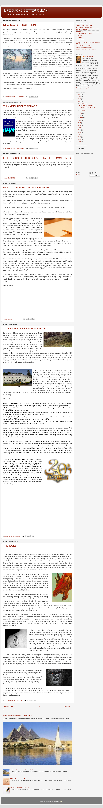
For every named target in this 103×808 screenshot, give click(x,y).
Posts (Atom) (13, 710)
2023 (79, 94)
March (81, 117)
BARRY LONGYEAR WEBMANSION (86, 50)
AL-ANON (79, 35)
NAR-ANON (79, 31)
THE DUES (10, 545)
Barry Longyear (88, 56)
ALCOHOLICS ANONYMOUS (84, 33)
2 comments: (17, 536)
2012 (79, 134)
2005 (79, 139)
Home (38, 706)
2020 (79, 99)
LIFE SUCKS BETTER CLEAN (26, 10)
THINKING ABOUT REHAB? (20, 106)
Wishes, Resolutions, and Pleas (18, 779)
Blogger (61, 801)
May (81, 113)
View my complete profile (83, 87)
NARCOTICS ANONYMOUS (84, 27)
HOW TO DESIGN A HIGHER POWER (26, 187)
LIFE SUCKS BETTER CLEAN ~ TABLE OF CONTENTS (37, 158)
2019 (79, 101)
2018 (79, 120)
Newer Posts (8, 706)
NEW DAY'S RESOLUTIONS (20, 24)
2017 (79, 123)
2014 (79, 130)
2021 (79, 96)
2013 (79, 132)
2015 (79, 127)
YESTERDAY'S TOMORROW (84, 45)
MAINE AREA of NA (81, 29)
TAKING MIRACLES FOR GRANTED (25, 328)
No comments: (21, 96)
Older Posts (68, 706)
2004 (79, 141)
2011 (79, 137)
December (83, 103)
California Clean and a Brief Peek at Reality (17, 715)
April (81, 115)
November (83, 110)
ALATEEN (79, 38)
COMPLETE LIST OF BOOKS (84, 47)
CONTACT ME (80, 40)
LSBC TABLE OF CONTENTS (84, 23)
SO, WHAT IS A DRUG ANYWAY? (19, 787)
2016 (79, 125)
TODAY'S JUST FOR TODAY (84, 25)
